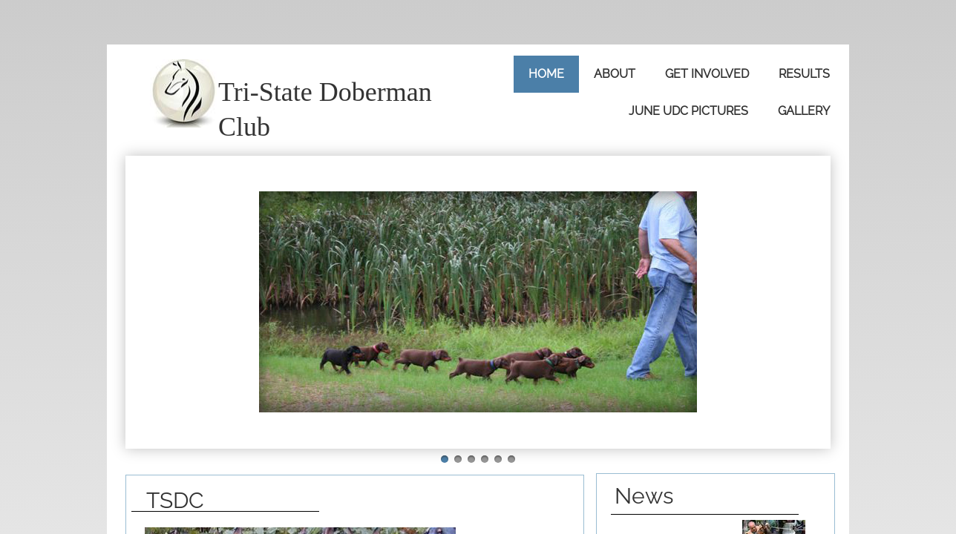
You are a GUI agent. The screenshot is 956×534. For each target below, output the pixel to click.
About (614, 74)
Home (546, 74)
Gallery (804, 111)
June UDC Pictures (688, 111)
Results (804, 74)
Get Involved (707, 74)
